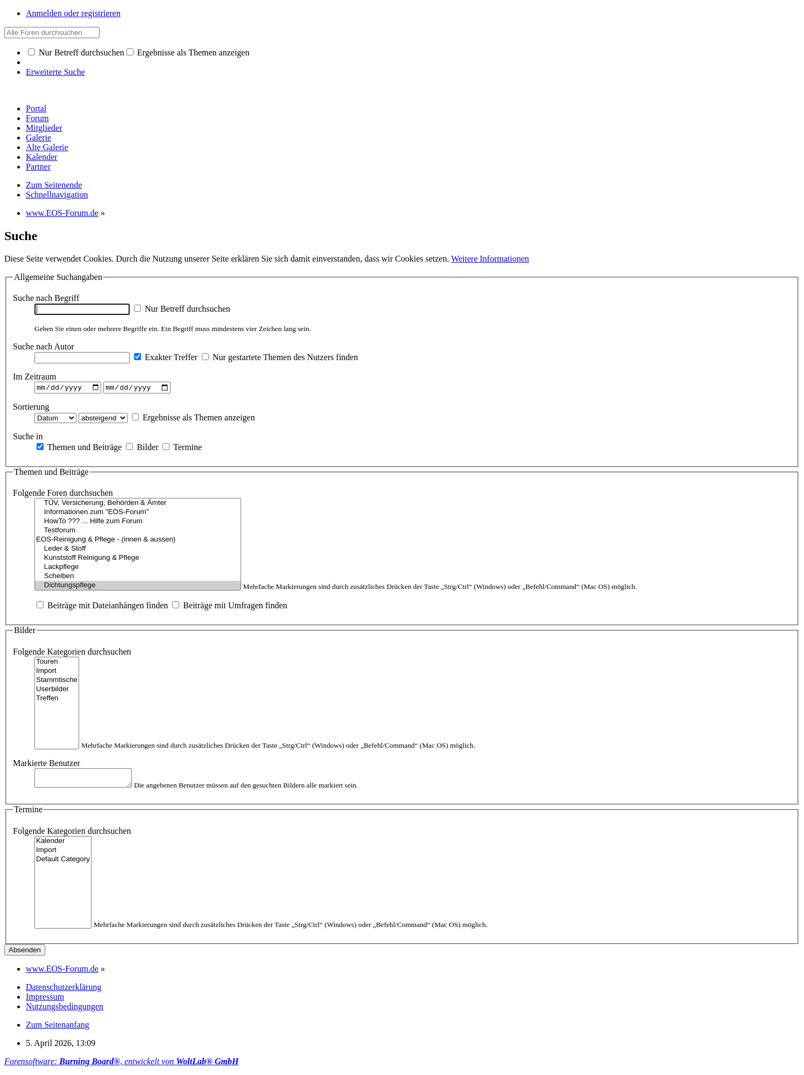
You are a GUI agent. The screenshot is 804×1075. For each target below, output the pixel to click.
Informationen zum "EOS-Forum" (138, 513)
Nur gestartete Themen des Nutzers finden (280, 357)
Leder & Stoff (138, 550)
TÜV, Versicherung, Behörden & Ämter (138, 504)
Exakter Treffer (166, 357)
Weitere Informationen (490, 258)
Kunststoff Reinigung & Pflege (138, 559)
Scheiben (138, 577)
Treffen (57, 700)
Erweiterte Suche (55, 71)
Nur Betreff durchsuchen (76, 52)
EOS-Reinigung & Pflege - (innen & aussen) (138, 541)
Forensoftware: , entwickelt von (121, 1065)
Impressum (45, 1001)
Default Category (63, 863)
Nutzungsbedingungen (64, 1010)
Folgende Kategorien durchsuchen (72, 653)
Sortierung (31, 407)
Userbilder (57, 690)
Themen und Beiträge (79, 448)
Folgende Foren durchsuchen (63, 494)
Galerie (38, 137)
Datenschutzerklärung (63, 991)
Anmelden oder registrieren (73, 13)
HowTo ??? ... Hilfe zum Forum (138, 523)
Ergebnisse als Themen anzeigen (188, 52)
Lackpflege (138, 568)
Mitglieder (44, 127)
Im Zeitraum (34, 376)
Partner (38, 166)
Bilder (142, 448)
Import (57, 672)
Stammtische (57, 681)
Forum (37, 118)
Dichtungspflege (138, 587)
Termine (182, 448)
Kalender (42, 156)
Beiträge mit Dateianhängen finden (102, 607)
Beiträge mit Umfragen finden (229, 607)
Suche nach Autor (43, 346)
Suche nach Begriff (46, 298)
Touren (57, 663)
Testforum (138, 532)
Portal (36, 108)
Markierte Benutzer (46, 764)
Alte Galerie (47, 147)
